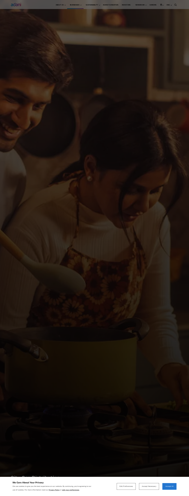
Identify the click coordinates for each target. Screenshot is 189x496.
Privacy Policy (54, 490)
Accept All (169, 486)
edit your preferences (70, 490)
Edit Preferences (126, 486)
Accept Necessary (149, 486)
